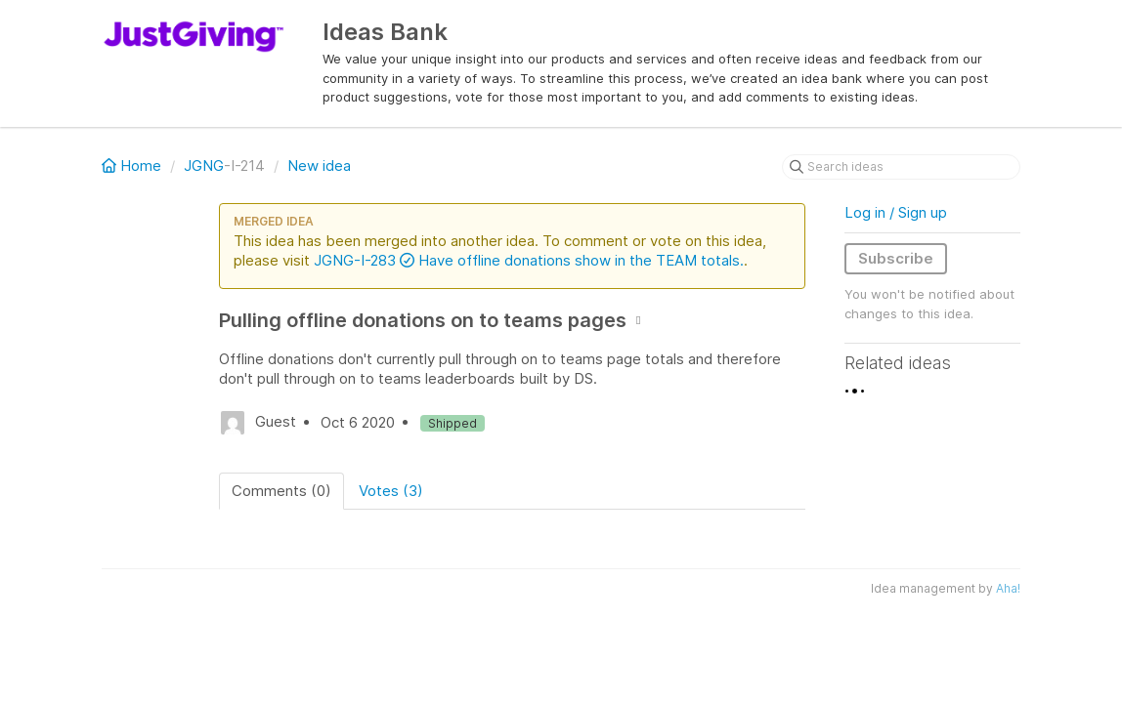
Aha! (1008, 588)
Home (133, 165)
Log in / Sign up (895, 212)
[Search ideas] (901, 167)
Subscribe (895, 258)
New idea (319, 165)
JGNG (204, 165)
